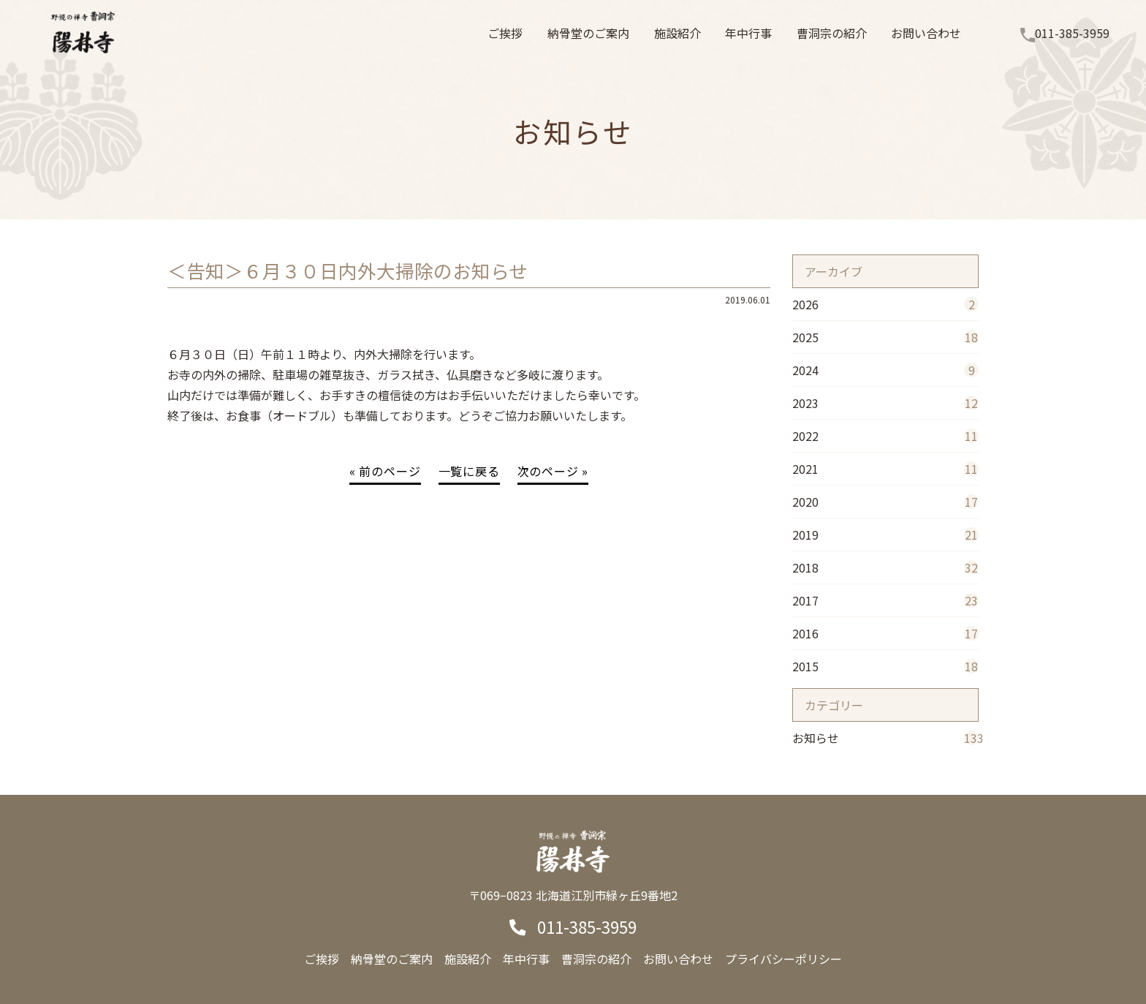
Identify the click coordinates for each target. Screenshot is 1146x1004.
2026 (885, 304)
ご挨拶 (321, 958)
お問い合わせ (678, 958)
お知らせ (885, 738)
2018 (885, 567)
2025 (885, 337)
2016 (885, 633)
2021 (885, 469)
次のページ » (553, 471)
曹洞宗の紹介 (596, 958)
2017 (885, 600)
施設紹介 (467, 958)
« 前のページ (385, 471)
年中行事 (526, 958)
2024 (885, 370)
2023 (885, 403)
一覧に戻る (469, 471)
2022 (885, 436)
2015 (885, 666)
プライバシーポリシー (783, 958)
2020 (885, 501)
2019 (885, 534)
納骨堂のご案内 (392, 958)
